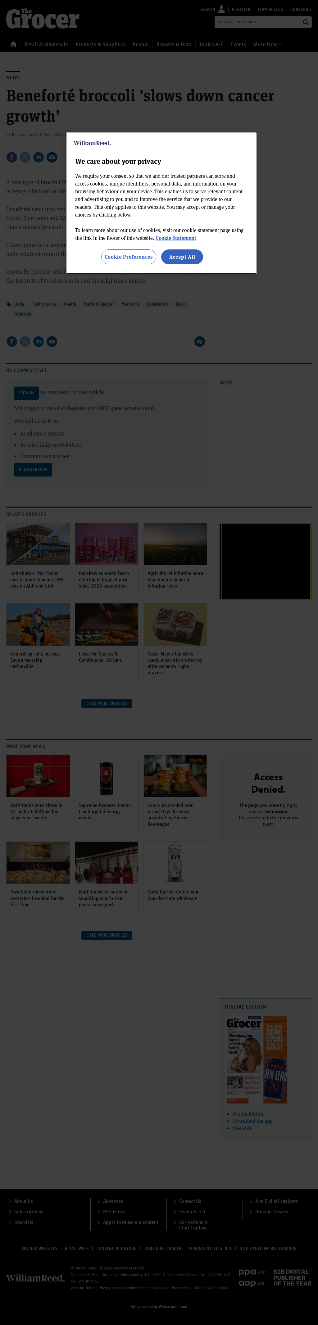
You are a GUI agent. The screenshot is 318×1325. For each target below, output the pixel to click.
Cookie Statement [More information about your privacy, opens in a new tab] (176, 237)
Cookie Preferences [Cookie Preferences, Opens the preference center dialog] (129, 256)
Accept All (182, 256)
